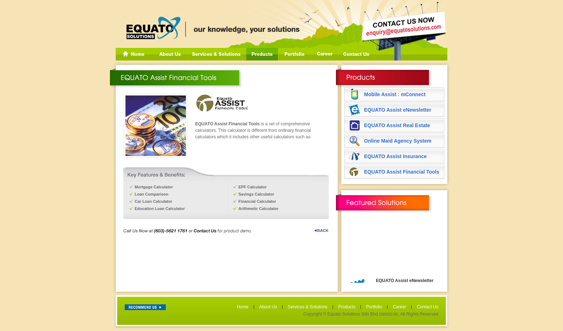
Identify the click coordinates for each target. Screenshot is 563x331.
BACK (321, 230)
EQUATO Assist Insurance (395, 156)
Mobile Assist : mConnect (395, 94)
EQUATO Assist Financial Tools (401, 172)
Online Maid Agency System (397, 141)
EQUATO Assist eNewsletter (397, 110)
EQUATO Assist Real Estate (397, 125)
